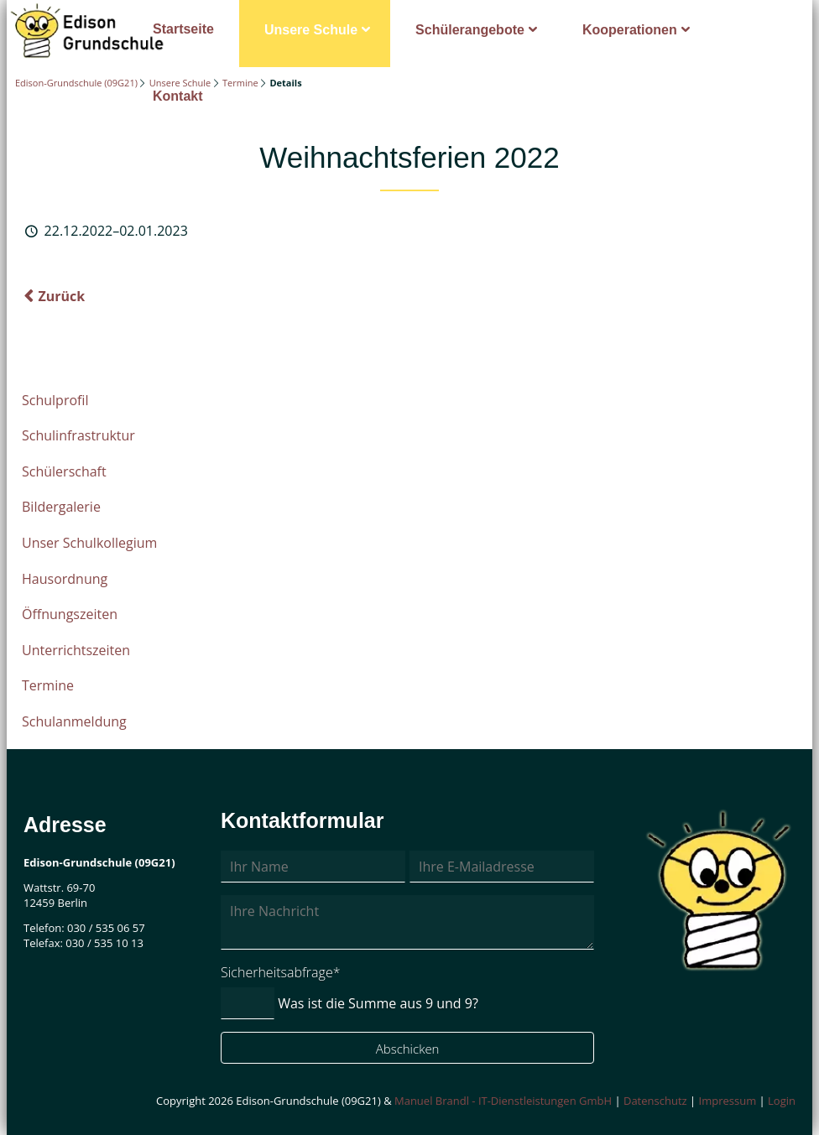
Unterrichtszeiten (76, 650)
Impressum (728, 1100)
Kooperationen (629, 30)
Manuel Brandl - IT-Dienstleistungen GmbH (503, 1100)
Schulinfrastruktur (78, 435)
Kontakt (178, 96)
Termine (240, 82)
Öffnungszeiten (69, 614)
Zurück (61, 296)
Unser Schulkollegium (89, 543)
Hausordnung (64, 579)
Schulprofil (55, 400)
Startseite (183, 29)
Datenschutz (655, 1100)
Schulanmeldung (74, 721)
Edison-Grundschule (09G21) (76, 82)
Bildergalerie (61, 506)
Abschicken (408, 1048)
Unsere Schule (310, 30)
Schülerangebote (469, 30)
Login (782, 1100)
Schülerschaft (64, 471)
